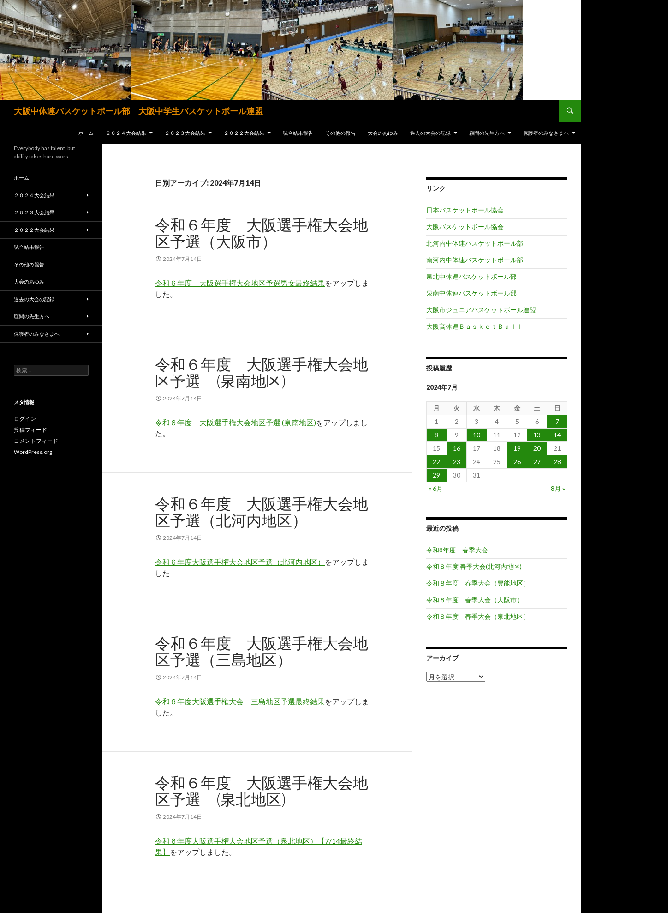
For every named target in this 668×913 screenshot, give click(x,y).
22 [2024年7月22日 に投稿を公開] (436, 462)
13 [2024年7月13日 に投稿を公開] (537, 435)
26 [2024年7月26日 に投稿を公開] (517, 462)
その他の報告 (340, 133)
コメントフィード (36, 440)
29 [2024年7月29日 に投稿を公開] (436, 475)
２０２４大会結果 (126, 133)
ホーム (86, 133)
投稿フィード (30, 429)
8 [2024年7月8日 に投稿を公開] (436, 435)
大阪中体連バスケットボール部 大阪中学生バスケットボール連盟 (138, 111)
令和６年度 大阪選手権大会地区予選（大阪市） (261, 232)
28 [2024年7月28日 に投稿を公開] (557, 462)
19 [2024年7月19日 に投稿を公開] (517, 448)
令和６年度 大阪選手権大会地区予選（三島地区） (261, 651)
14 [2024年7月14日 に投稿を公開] (557, 435)
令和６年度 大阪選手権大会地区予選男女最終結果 (240, 282)
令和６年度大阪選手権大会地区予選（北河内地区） (240, 561)
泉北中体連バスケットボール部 (471, 276)
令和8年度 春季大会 (457, 550)
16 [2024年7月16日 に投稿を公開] (456, 448)
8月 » (558, 488)
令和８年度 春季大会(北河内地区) (474, 566)
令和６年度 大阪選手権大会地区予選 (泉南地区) (261, 372)
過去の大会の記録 (430, 133)
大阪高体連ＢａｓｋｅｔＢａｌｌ (474, 326)
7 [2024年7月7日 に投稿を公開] (557, 421)
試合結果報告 (298, 133)
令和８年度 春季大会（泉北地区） (478, 616)
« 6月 (436, 488)
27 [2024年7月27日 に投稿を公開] (537, 462)
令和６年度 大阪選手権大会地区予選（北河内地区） (261, 511)
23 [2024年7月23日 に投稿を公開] (456, 462)
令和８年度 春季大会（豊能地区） (478, 583)
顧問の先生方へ (487, 133)
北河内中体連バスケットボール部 (474, 243)
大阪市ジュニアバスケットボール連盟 (481, 310)
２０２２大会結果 (244, 133)
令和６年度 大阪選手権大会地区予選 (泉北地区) (261, 790)
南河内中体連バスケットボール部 (474, 260)
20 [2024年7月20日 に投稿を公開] (537, 448)
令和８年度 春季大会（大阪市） (474, 600)
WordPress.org (33, 451)
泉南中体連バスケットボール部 (471, 293)
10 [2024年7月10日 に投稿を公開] (476, 435)
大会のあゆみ (383, 133)
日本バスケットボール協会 (465, 210)
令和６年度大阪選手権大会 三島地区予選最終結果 (240, 701)
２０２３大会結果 (185, 133)
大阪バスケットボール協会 (465, 226)
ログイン (25, 418)
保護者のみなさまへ (546, 133)
